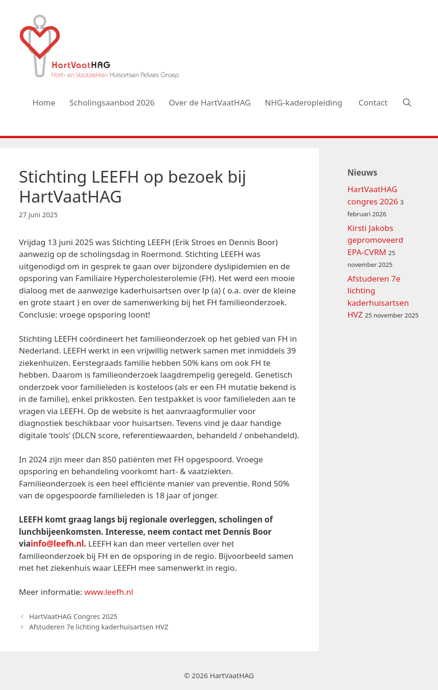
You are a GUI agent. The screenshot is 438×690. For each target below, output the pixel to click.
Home (44, 102)
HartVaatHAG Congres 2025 (73, 616)
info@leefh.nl (57, 543)
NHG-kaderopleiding (304, 102)
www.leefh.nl (109, 591)
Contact (373, 102)
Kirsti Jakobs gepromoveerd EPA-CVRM (375, 239)
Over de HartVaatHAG (209, 102)
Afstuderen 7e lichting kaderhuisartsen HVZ (99, 626)
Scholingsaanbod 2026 (112, 102)
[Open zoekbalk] (407, 102)
